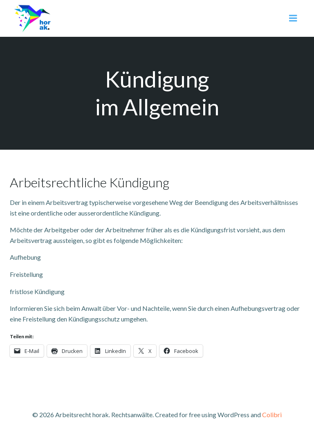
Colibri (272, 414)
